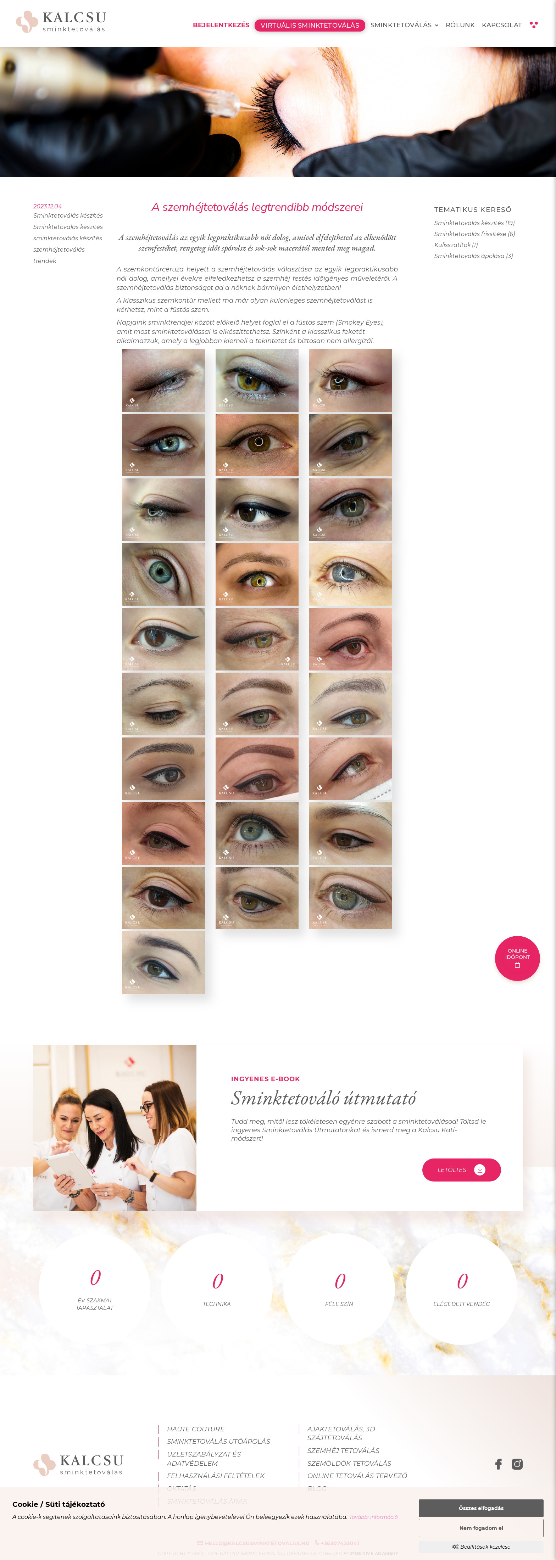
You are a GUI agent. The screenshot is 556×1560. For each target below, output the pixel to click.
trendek (44, 261)
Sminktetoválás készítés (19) (474, 223)
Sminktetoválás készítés (68, 215)
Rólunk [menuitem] (460, 25)
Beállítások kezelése (481, 1547)
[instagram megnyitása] (517, 1465)
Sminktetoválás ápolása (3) (473, 256)
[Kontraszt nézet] (533, 25)
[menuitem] (436, 25)
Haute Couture (195, 1429)
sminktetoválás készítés (67, 238)
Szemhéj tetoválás (343, 1451)
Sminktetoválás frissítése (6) (474, 234)
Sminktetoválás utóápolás (218, 1442)
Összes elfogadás (481, 1508)
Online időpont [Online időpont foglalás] (517, 958)
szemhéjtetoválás (59, 249)
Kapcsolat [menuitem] (502, 25)
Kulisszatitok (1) (456, 245)
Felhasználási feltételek (216, 1476)
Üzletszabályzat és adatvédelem (204, 1459)
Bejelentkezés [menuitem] (221, 25)
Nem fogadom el (481, 1528)
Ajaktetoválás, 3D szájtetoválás (341, 1433)
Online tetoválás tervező (357, 1476)
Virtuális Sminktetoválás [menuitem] (310, 25)
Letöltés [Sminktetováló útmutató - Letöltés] (461, 1169)
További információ (373, 1517)
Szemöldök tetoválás (349, 1464)
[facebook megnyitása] (500, 1465)
